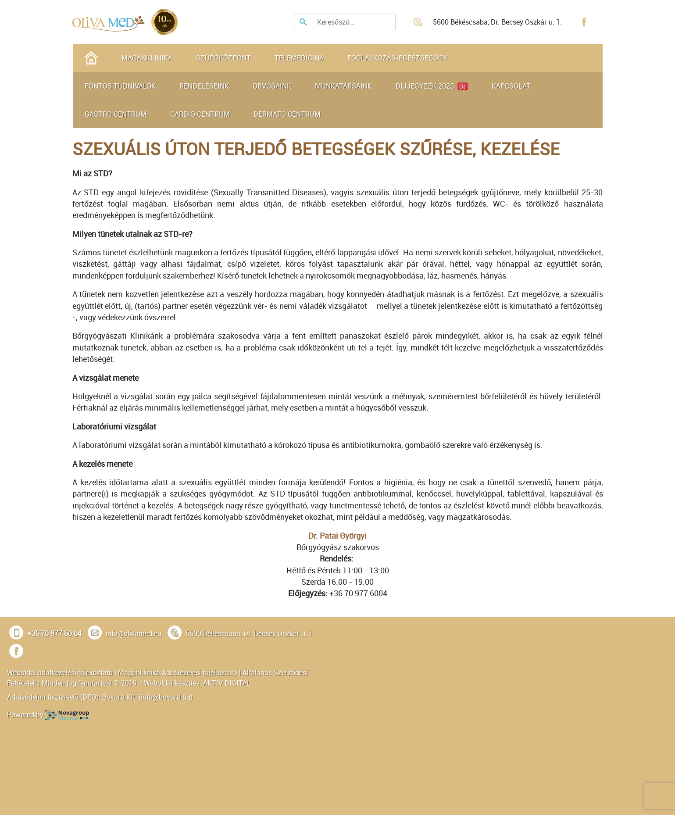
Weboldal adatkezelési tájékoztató (60, 672)
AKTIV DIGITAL (227, 683)
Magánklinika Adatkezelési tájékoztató (177, 672)
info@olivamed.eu (133, 633)
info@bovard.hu (165, 697)
